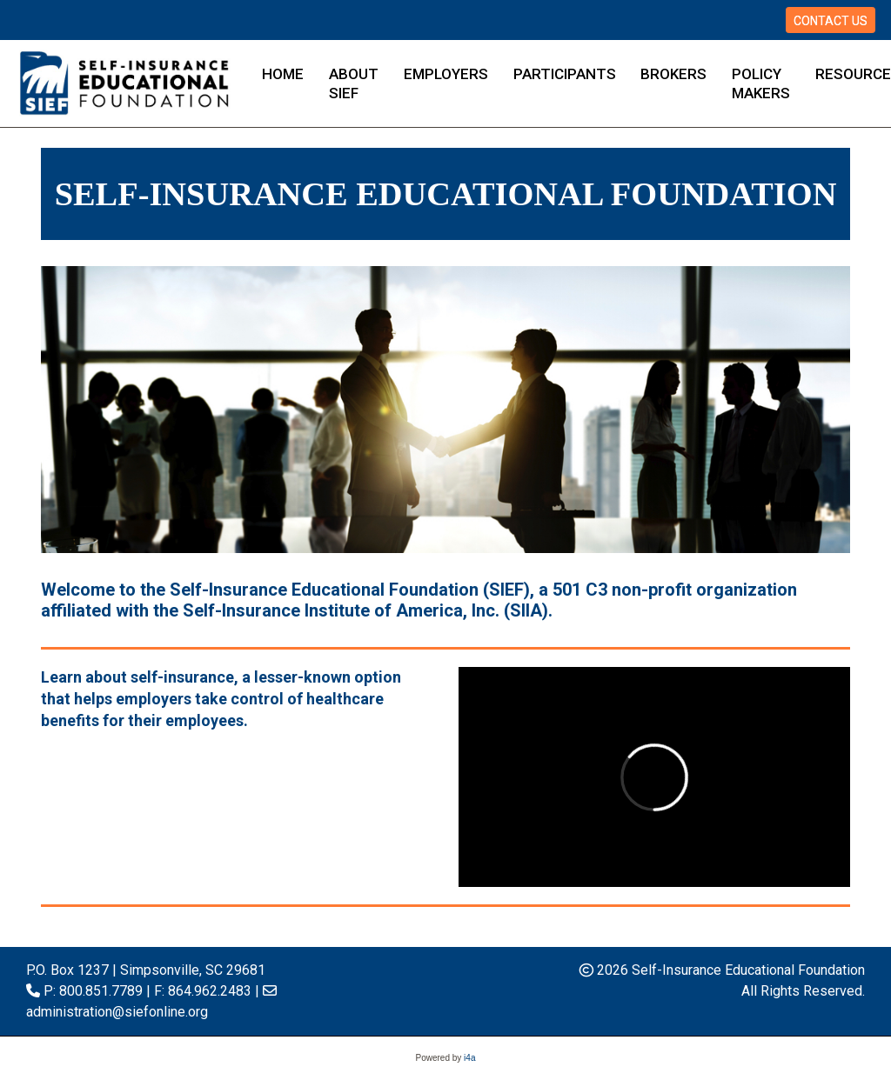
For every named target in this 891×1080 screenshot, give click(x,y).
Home (283, 74)
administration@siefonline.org (117, 1011)
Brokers (673, 74)
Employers (446, 74)
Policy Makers (761, 83)
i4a (469, 1058)
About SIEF (354, 83)
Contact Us (831, 21)
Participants (564, 74)
